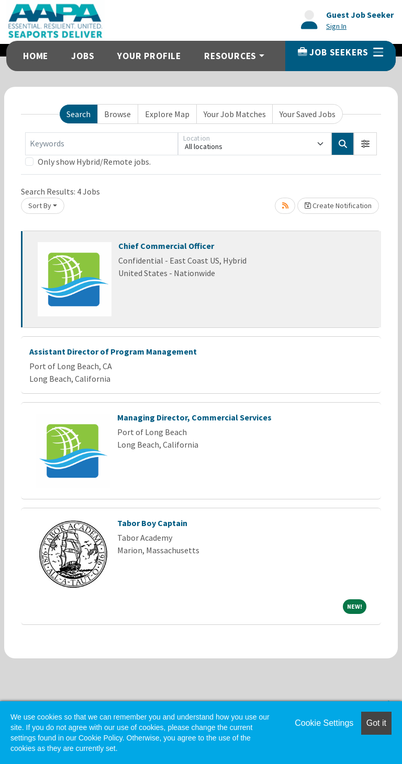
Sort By (39, 205)
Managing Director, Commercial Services (194, 417)
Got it (376, 723)
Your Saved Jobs (308, 114)
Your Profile (149, 56)
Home (35, 56)
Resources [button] (230, 56)
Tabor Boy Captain (152, 523)
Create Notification (338, 205)
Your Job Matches (235, 114)
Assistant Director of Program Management (113, 351)
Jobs (82, 56)
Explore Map (167, 114)
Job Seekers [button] (340, 52)
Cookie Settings (324, 723)
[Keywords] (101, 143)
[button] (365, 143)
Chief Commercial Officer (166, 246)
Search (78, 114)
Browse (117, 114)
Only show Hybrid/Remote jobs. (94, 161)
